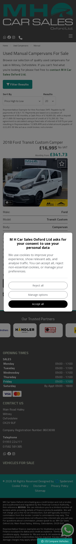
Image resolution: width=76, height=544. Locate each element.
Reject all (38, 285)
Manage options (38, 294)
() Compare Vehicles (55, 541)
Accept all (38, 304)
